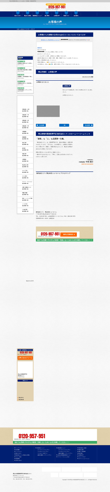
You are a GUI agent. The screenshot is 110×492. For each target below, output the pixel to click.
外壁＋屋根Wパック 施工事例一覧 (24, 188)
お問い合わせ (19, 460)
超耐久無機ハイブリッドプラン (44, 455)
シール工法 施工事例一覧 (23, 205)
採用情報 (18, 458)
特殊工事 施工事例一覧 (23, 155)
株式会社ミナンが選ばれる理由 (22, 455)
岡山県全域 (21, 399)
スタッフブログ (82, 456)
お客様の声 (57, 15)
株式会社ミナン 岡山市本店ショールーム (50, 39)
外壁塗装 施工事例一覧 (23, 133)
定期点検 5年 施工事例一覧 (23, 122)
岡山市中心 (21, 397)
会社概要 (18, 449)
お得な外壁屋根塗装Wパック (64, 455)
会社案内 (76, 15)
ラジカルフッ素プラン (43, 453)
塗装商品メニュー (37, 15)
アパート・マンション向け (63, 456)
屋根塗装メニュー (61, 448)
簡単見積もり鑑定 (82, 448)
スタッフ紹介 (19, 456)
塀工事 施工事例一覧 (23, 149)
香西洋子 (39, 47)
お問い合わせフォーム (25, 358)
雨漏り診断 (81, 449)
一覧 (64, 125)
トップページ (19, 448)
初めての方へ (17, 15)
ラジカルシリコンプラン (43, 451)
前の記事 (87, 125)
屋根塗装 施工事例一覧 (23, 138)
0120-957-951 (50, 234)
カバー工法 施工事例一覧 (23, 172)
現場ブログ (66, 15)
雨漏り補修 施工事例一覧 (23, 194)
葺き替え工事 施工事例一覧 (23, 166)
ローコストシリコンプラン (44, 449)
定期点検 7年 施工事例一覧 (23, 116)
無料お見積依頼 (68, 234)
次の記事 (41, 125)
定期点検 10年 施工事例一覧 (23, 110)
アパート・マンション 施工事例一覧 (25, 183)
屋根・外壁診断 (82, 451)
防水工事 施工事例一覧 (23, 144)
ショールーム (19, 451)
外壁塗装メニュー (41, 448)
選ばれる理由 (27, 15)
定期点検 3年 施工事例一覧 (23, 127)
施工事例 (47, 15)
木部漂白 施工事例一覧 (23, 160)
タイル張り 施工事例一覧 (23, 177)
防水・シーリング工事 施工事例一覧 (25, 199)
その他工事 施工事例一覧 (23, 211)
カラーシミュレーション (84, 458)
